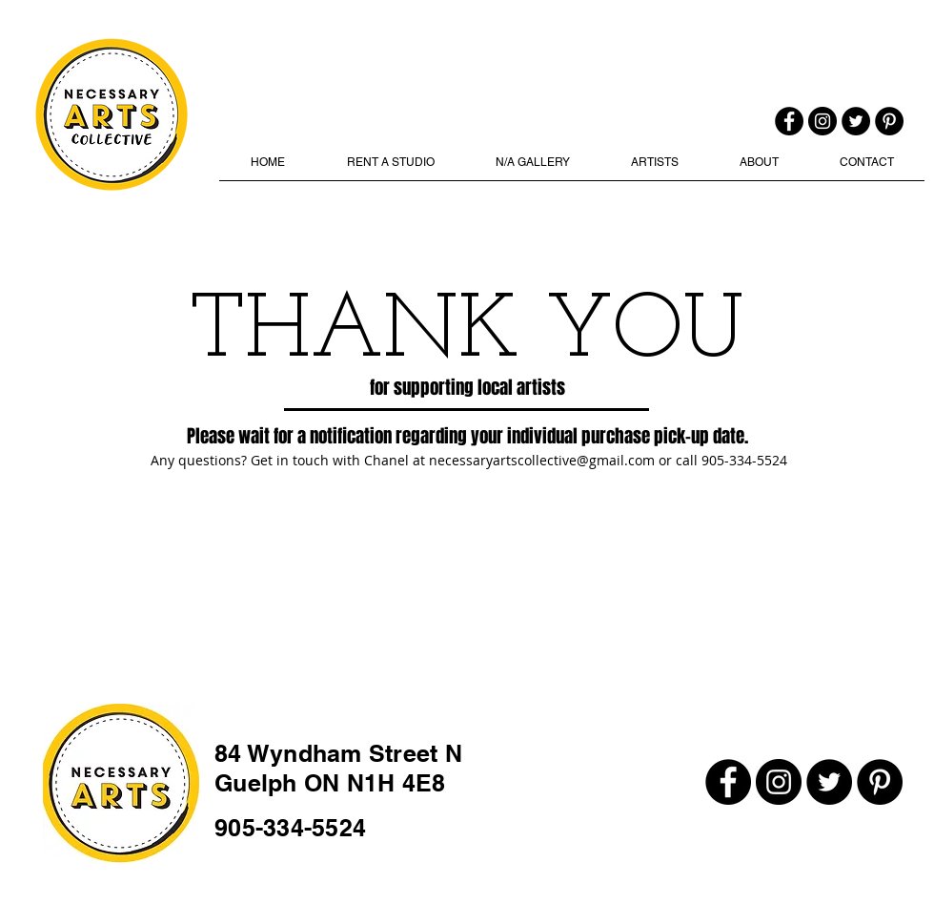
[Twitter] (856, 121)
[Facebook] (789, 121)
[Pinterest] (889, 121)
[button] (532, 169)
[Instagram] (822, 121)
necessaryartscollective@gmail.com (542, 460)
